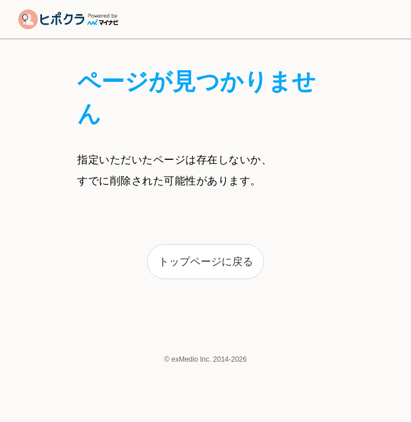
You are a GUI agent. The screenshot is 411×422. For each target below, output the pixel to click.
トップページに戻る (205, 261)
